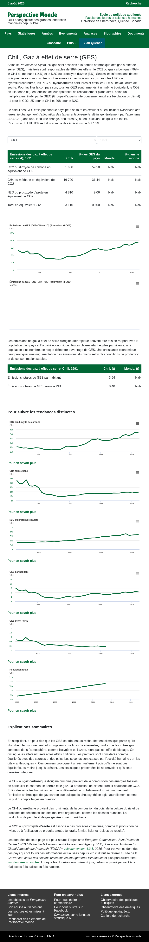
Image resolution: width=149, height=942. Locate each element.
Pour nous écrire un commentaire (67, 901)
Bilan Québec (92, 43)
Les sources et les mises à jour (26, 913)
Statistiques (27, 33)
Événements (68, 33)
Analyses (90, 33)
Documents (136, 33)
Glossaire (54, 43)
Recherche (133, 3)
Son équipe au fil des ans (25, 907)
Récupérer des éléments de (27, 920)
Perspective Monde (32, 14)
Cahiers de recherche (115, 915)
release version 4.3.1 (78, 848)
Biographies (112, 33)
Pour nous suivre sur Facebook (68, 909)
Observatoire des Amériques (120, 907)
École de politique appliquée (120, 14)
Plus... (71, 43)
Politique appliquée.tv (115, 911)
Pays (8, 33)
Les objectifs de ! (27, 901)
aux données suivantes (23, 862)
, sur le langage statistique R (72, 916)
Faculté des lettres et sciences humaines (113, 17)
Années (47, 33)
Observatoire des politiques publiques (119, 901)
